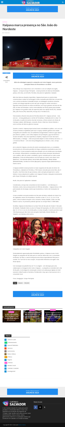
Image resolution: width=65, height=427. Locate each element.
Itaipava (20, 283)
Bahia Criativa (21, 425)
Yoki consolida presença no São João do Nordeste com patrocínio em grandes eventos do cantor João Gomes (32, 316)
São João (26, 283)
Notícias (5, 22)
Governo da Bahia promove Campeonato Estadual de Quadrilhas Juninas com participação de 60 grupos (53, 316)
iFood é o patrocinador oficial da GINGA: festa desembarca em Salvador (11, 316)
